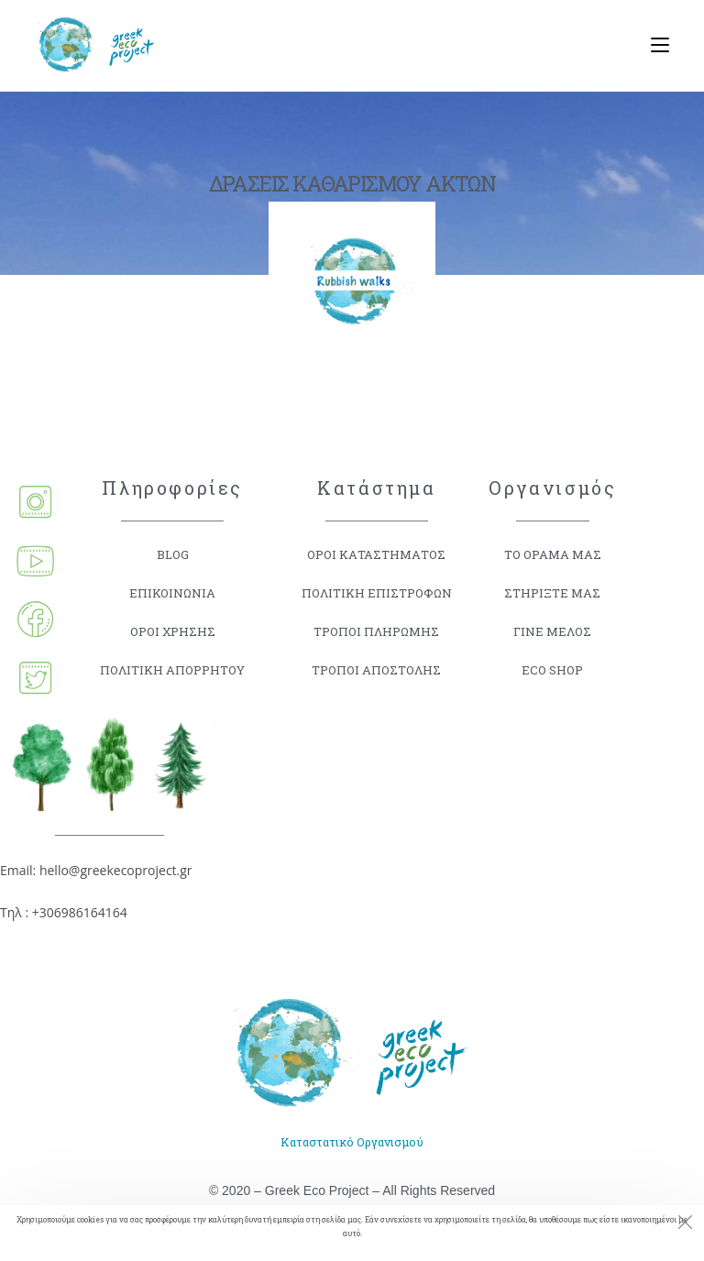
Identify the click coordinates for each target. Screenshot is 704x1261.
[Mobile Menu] (653, 46)
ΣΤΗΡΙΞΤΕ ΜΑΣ (552, 592)
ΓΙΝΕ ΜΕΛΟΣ (552, 631)
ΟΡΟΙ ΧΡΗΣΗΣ (172, 631)
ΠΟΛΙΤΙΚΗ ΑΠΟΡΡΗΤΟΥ (172, 669)
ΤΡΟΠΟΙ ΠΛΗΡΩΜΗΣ (377, 631)
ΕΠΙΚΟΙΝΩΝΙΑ (173, 592)
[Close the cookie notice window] (684, 1224)
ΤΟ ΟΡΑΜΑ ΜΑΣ (552, 554)
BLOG (172, 554)
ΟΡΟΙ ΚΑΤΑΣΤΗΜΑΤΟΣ (376, 554)
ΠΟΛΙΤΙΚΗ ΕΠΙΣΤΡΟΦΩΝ (376, 592)
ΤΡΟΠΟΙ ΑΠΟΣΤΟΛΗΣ (376, 669)
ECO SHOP (553, 669)
